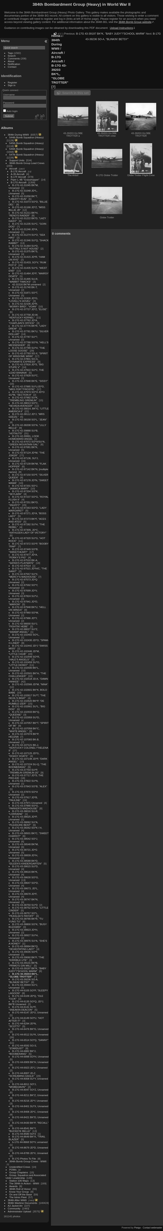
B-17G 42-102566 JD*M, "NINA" (30, 684)
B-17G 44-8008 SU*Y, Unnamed (30, 1078)
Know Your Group (19, 1191)
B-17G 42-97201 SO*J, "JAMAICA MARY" (23, 487)
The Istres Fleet (18, 1197)
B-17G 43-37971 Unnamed (27, 802)
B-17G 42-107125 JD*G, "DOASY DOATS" (24, 754)
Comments (14, 58)
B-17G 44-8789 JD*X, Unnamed (30, 1153)
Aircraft (13, 168)
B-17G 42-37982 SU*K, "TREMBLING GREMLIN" (23, 399)
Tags (10, 53)
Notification (14, 64)
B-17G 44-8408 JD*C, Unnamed (30, 1111)
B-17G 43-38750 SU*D (25, 904)
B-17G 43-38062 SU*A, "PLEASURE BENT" (23, 823)
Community (14, 1208)
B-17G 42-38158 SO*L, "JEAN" (29, 419)
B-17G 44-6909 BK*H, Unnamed (30, 1062)
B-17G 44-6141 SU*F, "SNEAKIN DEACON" (23, 1008)
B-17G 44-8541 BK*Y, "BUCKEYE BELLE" (22, 1129)
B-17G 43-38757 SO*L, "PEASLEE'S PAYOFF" (23, 914)
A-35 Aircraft (18, 174)
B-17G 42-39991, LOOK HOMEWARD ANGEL (24, 437)
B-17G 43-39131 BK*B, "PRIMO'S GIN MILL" (23, 964)
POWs (13, 1169)
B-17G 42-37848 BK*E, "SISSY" (30, 381)
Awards (13, 1186)
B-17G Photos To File (24, 1158)
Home (55, 36)
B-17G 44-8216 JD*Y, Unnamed (30, 1100)
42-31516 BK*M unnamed (26, 284)
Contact (12, 66)
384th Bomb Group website (135, 22)
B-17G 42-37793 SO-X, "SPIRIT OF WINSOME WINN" (28, 354)
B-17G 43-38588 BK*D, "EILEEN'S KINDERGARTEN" (25, 862)
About (11, 61)
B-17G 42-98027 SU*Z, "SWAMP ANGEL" (23, 630)
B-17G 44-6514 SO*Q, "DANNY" (30, 1040)
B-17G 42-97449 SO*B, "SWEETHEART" (23, 550)
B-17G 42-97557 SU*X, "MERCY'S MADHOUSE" (23, 575)
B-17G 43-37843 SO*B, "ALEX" (29, 786)
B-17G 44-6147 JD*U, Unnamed (30, 1012)
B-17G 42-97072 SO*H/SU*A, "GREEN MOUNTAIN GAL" (27, 443)
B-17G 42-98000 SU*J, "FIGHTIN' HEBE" (23, 625)
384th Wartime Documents (22, 1203)
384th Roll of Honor (20, 1189)
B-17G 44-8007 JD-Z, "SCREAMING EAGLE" (22, 1074)
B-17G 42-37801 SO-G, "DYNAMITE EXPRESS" (23, 360)
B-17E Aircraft (18, 171)
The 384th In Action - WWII (24, 1183)
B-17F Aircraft (18, 176)
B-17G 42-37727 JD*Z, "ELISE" (29, 309)
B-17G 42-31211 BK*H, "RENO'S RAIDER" (23, 214)
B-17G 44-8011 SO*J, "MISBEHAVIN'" (23, 1085)
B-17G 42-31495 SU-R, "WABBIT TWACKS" (23, 280)
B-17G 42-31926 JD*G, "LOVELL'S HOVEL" (23, 299)
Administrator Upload (19, 1211)
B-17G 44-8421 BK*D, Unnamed (30, 1117)
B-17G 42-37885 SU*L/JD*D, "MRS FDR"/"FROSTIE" (27, 388)
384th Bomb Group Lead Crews (26, 163)
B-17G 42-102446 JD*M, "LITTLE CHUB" (24, 652)
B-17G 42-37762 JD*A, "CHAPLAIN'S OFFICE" (23, 321)
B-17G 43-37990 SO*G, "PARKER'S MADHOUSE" (24, 807)
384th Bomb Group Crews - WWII (27, 1161)
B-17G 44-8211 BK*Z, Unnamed (30, 1095)
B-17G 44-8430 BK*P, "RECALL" (30, 1122)
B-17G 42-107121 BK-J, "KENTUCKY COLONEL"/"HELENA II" (28, 748)
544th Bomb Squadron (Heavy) (26, 137)
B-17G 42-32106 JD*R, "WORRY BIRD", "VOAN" (23, 305)
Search (12, 55)
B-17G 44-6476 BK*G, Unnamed (30, 1029)
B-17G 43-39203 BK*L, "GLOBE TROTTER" (23, 975)
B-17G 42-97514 (21, 565)
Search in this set (75, 93)
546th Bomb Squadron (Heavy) (26, 148)
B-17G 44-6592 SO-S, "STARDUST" (23, 1047)
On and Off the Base (20, 1194)
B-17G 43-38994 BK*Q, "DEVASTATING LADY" (23, 947)
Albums (7, 128)
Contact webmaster (152, 1227)
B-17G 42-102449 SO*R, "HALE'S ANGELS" (24, 658)
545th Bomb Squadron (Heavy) (26, 143)
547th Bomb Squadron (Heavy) (26, 154)
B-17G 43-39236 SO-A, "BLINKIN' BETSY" (23, 980)
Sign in (11, 85)
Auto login (10, 111)
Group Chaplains (18, 1172)
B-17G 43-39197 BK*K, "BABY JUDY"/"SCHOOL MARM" (27, 969)
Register (12, 82)
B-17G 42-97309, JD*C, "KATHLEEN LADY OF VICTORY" (27, 531)
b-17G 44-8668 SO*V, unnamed (30, 1142)
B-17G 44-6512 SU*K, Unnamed (30, 1034)
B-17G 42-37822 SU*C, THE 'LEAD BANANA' (26, 371)
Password (8, 102)
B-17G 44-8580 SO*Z (24, 1133)
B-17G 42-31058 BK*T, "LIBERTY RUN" (23, 197)
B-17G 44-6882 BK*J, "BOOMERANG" (22, 1052)
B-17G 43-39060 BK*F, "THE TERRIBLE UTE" (26, 958)
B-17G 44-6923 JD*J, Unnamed (30, 1067)
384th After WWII (17, 1200)
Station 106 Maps (19, 1180)
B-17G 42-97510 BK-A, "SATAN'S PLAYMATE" (23, 561)
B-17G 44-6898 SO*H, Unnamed (30, 1056)
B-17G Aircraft (19, 182)
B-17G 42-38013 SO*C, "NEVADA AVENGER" (23, 404)
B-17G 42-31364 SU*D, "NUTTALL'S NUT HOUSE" (24, 247)
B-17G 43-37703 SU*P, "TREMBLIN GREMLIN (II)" (24, 771)
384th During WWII (18, 134)
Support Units (16, 160)
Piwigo (137, 1227)
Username (9, 94)
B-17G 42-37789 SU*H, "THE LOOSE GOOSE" (27, 349)
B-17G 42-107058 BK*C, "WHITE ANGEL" (24, 729)
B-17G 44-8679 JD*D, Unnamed (30, 1147)
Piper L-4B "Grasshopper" (25, 179)
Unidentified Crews (19, 1166)
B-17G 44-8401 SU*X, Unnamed (30, 1106)
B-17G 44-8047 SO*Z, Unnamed (30, 1089)
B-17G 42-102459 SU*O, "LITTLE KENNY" (24, 663)
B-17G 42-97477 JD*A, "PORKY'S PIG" (23, 556)
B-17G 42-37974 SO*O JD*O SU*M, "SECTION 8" (27, 393)
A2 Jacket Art (15, 1205)
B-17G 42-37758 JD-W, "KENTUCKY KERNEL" (23, 316)
